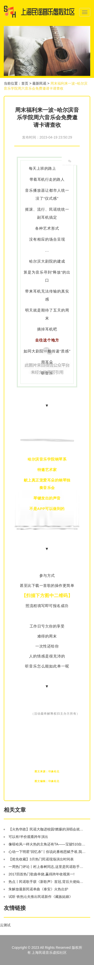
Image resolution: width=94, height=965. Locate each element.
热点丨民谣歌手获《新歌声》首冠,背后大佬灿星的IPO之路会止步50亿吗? (47, 882)
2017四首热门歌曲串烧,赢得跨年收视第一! (41, 874)
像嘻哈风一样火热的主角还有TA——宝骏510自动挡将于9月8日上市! (47, 844)
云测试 (5, 925)
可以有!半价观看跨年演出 (28, 837)
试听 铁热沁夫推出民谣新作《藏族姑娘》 (41, 897)
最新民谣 (39, 83)
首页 (24, 83)
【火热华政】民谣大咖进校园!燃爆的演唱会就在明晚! (47, 829)
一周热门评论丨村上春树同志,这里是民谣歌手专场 (47, 867)
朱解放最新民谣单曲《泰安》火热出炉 (38, 889)
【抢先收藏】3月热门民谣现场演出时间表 (41, 859)
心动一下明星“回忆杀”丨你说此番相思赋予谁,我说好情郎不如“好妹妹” (47, 852)
